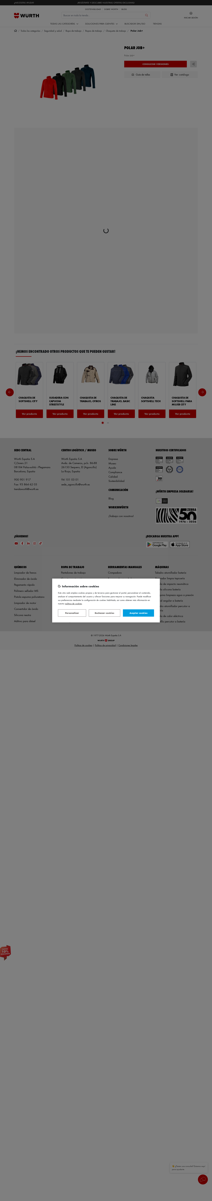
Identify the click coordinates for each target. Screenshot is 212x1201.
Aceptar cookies (138, 613)
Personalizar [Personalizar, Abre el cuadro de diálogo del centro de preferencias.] (72, 613)
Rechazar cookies (104, 613)
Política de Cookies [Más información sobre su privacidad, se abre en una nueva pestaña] (73, 603)
